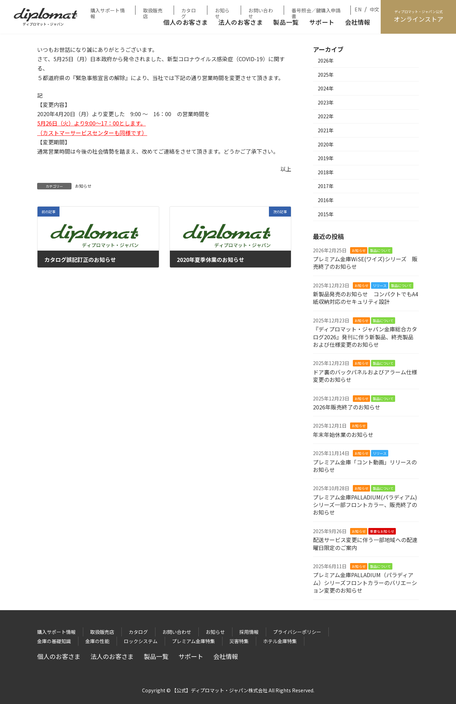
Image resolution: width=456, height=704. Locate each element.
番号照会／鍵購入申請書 (316, 11)
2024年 (326, 88)
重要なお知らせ (382, 531)
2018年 (326, 172)
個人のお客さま (185, 22)
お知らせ (222, 11)
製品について (380, 250)
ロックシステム (141, 641)
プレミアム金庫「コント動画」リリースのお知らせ (365, 466)
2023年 (326, 102)
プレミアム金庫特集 (193, 641)
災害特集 (239, 641)
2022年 (326, 116)
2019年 (326, 158)
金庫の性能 (97, 641)
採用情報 (249, 631)
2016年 (326, 200)
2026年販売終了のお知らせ (346, 407)
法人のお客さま (240, 22)
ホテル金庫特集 (280, 641)
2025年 (326, 74)
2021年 (326, 130)
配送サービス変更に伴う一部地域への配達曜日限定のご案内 (365, 543)
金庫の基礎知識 (54, 641)
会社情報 (357, 22)
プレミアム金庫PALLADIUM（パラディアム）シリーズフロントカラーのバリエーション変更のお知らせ (365, 582)
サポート (322, 22)
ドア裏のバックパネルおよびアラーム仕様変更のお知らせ (365, 376)
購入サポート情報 (107, 11)
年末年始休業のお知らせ (343, 434)
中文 (375, 9)
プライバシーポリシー (297, 631)
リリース (380, 285)
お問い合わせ (260, 11)
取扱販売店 (153, 11)
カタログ (188, 11)
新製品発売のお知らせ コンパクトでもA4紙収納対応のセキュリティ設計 (365, 298)
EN (358, 9)
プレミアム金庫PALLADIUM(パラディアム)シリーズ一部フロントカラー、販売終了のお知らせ (365, 505)
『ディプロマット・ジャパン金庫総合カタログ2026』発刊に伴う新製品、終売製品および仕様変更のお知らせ (365, 337)
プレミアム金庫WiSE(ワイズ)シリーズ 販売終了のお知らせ (365, 263)
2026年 (326, 60)
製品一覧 (285, 22)
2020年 (326, 144)
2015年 (326, 214)
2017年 (326, 186)
